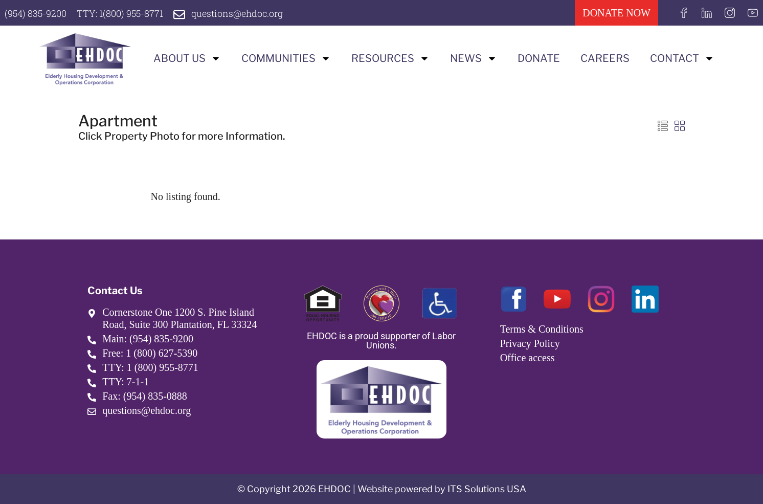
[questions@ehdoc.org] (179, 14)
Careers (605, 58)
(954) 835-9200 (35, 13)
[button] (663, 126)
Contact (682, 58)
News (473, 58)
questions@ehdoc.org (237, 13)
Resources (390, 58)
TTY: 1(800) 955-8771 (120, 13)
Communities (286, 58)
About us (187, 58)
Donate (539, 58)
